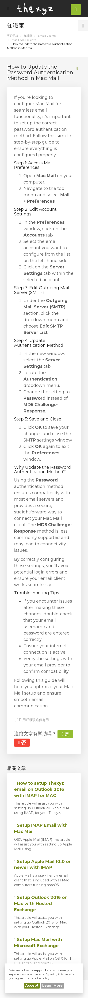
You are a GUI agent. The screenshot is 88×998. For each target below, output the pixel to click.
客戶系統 (12, 35)
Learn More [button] (52, 985)
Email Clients (47, 35)
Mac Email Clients (24, 40)
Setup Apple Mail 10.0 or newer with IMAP (42, 864)
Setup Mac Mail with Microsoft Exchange (38, 942)
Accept (31, 985)
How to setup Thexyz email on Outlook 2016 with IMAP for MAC (39, 789)
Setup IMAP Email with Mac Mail (41, 828)
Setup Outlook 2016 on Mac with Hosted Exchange (41, 903)
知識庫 (28, 35)
